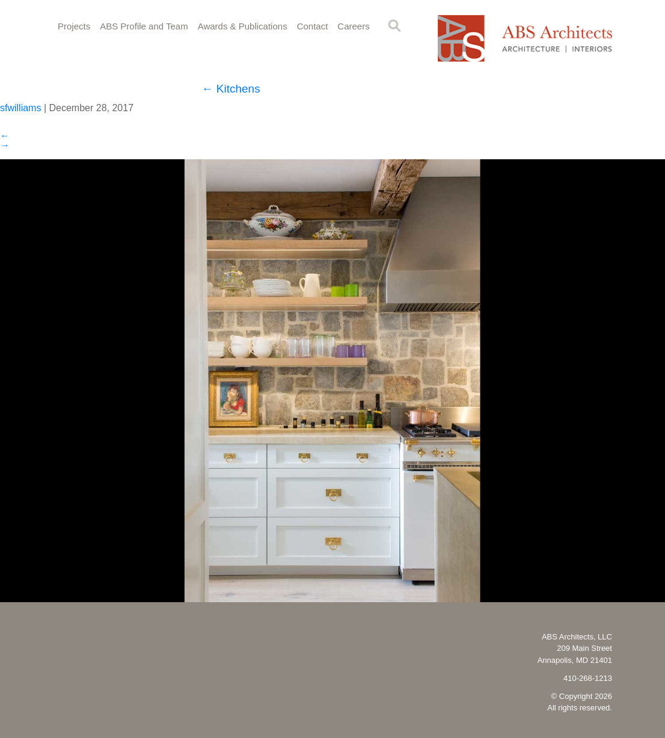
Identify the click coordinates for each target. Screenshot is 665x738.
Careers (353, 26)
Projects (74, 26)
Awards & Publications (242, 26)
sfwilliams (20, 108)
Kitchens (231, 88)
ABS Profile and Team (144, 26)
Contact (312, 26)
